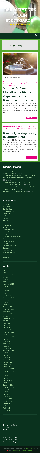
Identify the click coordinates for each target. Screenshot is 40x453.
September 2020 (8, 318)
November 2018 (8, 350)
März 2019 (6, 344)
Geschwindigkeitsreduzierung (13, 223)
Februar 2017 (7, 380)
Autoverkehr (7, 207)
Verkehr (5, 255)
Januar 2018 (7, 364)
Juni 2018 (6, 353)
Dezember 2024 (8, 275)
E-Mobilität (7, 216)
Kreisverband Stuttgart (10, 437)
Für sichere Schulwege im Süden (14, 191)
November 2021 (8, 309)
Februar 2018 (7, 362)
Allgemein (6, 204)
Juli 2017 (6, 373)
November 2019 (8, 332)
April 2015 (6, 408)
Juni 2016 (6, 392)
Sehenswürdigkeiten (10, 246)
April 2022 (6, 302)
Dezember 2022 (8, 295)
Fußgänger (6, 220)
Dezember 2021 (8, 307)
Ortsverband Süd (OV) (10, 239)
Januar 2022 (7, 305)
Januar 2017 (7, 383)
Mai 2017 (6, 378)
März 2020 (6, 325)
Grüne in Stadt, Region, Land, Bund (14, 442)
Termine (5, 430)
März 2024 (6, 282)
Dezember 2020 (8, 314)
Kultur (5, 227)
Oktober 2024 (7, 277)
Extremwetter (26, 126)
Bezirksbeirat (12, 128)
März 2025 (6, 270)
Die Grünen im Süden (10, 425)
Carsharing (6, 213)
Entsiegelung (22, 82)
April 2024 (6, 279)
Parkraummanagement (10, 241)
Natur (25, 84)
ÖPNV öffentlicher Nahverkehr (13, 236)
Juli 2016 (6, 390)
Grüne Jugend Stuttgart (10, 439)
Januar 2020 (7, 330)
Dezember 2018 (8, 348)
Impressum (6, 432)
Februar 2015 (7, 410)
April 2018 (6, 357)
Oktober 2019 (7, 334)
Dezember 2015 (8, 401)
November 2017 (8, 369)
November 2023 (8, 284)
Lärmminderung (8, 230)
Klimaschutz (6, 84)
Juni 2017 (6, 376)
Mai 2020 (6, 321)
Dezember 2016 (8, 385)
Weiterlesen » (31, 118)
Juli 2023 (6, 288)
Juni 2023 (6, 291)
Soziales (6, 248)
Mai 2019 (6, 339)
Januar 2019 (7, 346)
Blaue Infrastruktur (12, 82)
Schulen (6, 243)
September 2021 (8, 311)
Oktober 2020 (7, 316)
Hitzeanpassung (32, 82)
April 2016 (6, 396)
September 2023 (8, 286)
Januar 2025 (7, 272)
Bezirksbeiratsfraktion (10, 211)
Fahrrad (5, 218)
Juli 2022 (6, 300)
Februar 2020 (7, 328)
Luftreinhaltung (21, 128)
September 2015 (8, 403)
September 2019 (8, 337)
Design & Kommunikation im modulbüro (21, 450)
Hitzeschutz (7, 225)
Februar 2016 (7, 399)
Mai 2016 (6, 394)
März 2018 (6, 360)
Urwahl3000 (29, 448)
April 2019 (6, 341)
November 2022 (8, 298)
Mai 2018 (6, 355)
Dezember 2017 (8, 367)
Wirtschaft (6, 257)
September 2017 (8, 371)
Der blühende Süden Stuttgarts (20, 15)
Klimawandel (14, 84)
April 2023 (6, 293)
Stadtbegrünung (32, 84)
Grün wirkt (6, 427)
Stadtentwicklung (7, 85)
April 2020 (6, 323)
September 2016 (8, 387)
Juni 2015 (6, 406)
